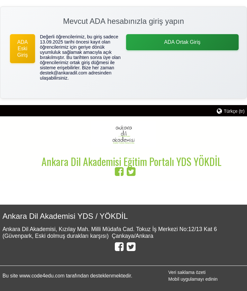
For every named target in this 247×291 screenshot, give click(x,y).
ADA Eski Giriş (22, 48)
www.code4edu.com (42, 275)
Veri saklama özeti (187, 272)
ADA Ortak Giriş (182, 42)
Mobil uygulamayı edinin (192, 279)
